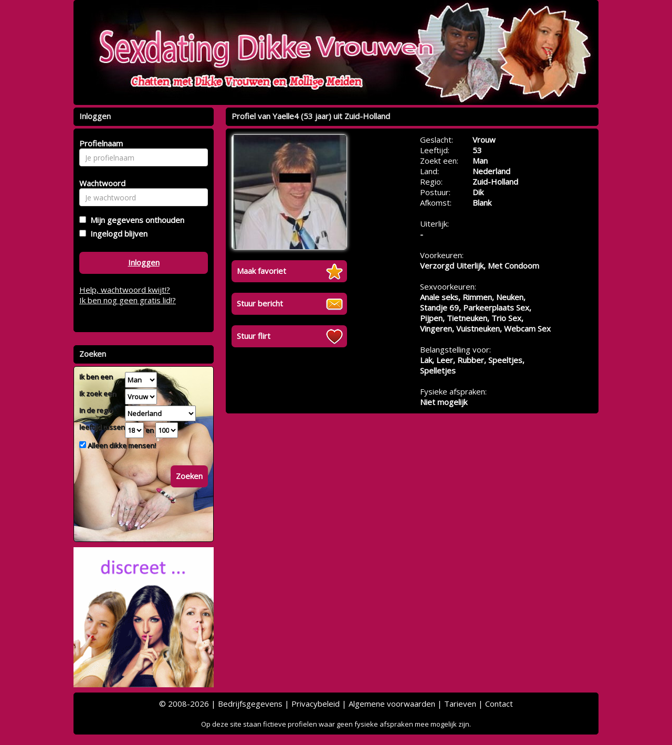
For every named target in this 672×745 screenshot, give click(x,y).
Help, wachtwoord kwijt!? (124, 289)
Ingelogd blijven (117, 233)
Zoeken (189, 476)
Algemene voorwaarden (392, 703)
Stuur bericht (260, 303)
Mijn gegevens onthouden (135, 220)
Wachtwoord (99, 183)
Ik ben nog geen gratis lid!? (127, 300)
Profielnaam (99, 143)
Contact (499, 703)
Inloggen (144, 262)
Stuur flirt (253, 336)
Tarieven (460, 703)
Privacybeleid (315, 703)
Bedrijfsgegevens (250, 703)
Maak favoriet (261, 270)
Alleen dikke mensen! (121, 445)
